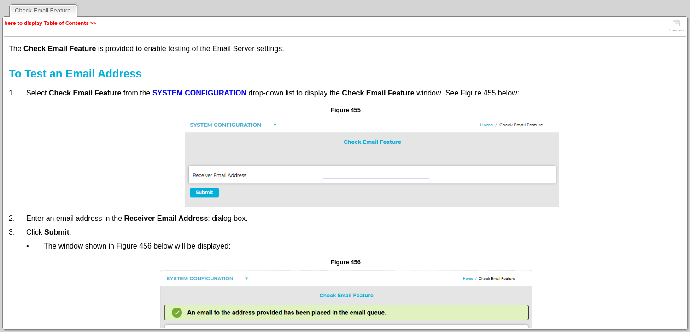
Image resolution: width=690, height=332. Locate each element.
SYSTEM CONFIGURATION (199, 93)
